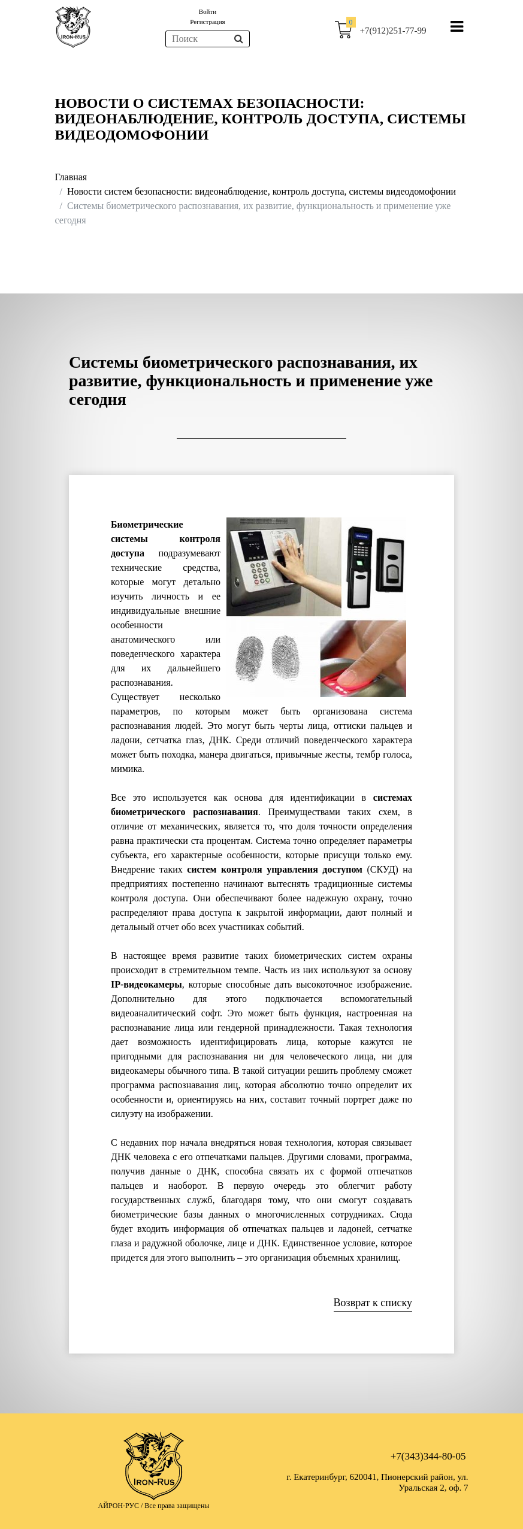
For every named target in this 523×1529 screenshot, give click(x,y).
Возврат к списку (373, 1303)
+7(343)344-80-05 (428, 1456)
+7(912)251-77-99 (393, 30)
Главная (71, 177)
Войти (207, 11)
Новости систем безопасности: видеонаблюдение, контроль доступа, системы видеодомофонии (261, 191)
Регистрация (207, 21)
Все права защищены (176, 1505)
